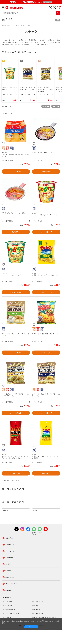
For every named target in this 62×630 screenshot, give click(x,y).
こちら (54, 621)
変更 (58, 20)
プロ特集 (8, 617)
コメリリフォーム (40, 601)
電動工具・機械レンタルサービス (45, 617)
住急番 (36, 605)
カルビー (5, 510)
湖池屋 (35, 510)
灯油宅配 (37, 609)
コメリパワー (38, 613)
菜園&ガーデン (10, 609)
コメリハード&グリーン (12, 613)
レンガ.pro (8, 605)
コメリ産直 (8, 601)
